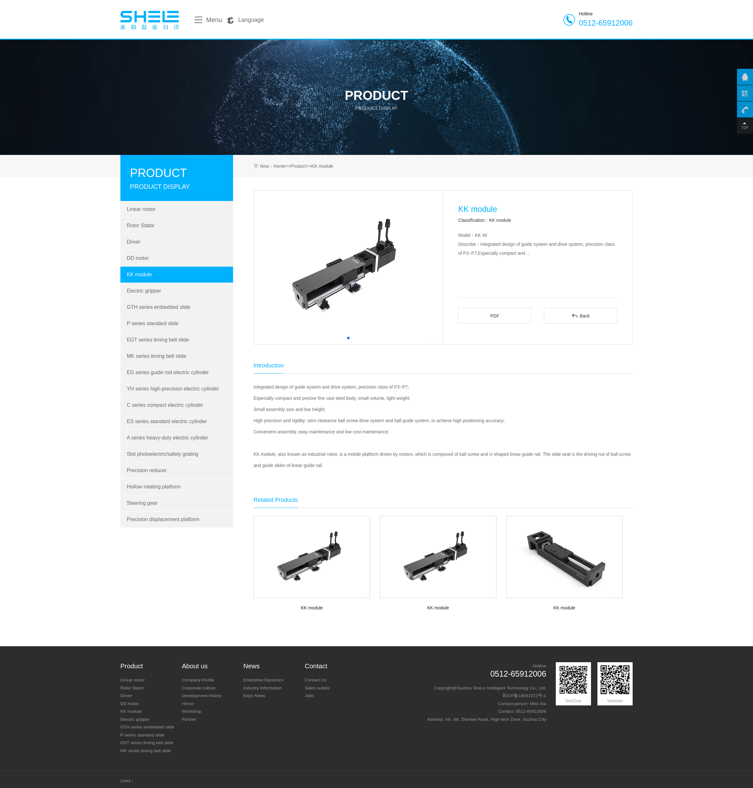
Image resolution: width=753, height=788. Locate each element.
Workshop (191, 711)
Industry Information (262, 688)
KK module (139, 274)
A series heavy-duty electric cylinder (167, 437)
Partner (189, 719)
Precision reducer (147, 470)
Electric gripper (144, 290)
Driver (134, 242)
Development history (202, 695)
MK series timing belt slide (156, 356)
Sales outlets (317, 688)
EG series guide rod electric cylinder (168, 372)
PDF (494, 315)
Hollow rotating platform (154, 486)
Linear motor (141, 209)
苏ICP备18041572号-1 (524, 695)
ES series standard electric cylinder (167, 421)
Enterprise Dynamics (263, 680)
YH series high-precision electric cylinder (173, 388)
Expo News (254, 695)
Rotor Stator (140, 225)
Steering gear (142, 503)
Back (580, 315)
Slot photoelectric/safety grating (162, 454)
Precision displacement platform (163, 519)
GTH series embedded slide (158, 307)
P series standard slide (153, 323)
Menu (208, 19)
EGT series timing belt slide (158, 339)
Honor (188, 703)
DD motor (138, 258)
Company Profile (198, 680)
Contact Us (315, 680)
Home (279, 166)
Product (298, 166)
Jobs (309, 695)
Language (245, 20)
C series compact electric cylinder (165, 405)
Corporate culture (198, 688)
